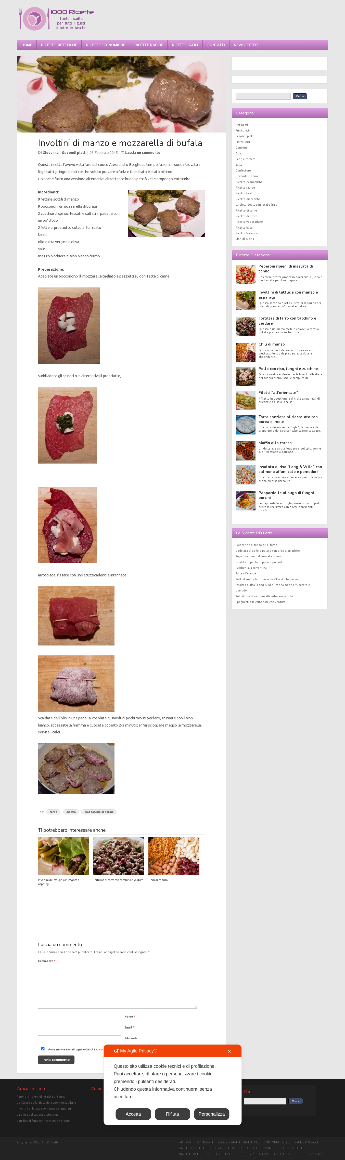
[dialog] (172, 1085)
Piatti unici (243, 141)
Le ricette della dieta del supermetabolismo (46, 1102)
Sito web (130, 1038)
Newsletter (246, 45)
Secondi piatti (74, 153)
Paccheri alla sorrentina (251, 567)
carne (53, 811)
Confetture (243, 170)
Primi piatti (243, 130)
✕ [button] (229, 1051)
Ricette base (244, 227)
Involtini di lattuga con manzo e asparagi (288, 295)
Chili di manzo (158, 880)
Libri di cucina (245, 238)
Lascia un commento (142, 153)
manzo (71, 811)
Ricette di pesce (247, 216)
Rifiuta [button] (172, 1114)
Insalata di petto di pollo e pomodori (260, 562)
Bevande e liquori (248, 176)
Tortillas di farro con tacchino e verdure (118, 880)
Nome (129, 1016)
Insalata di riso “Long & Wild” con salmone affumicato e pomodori (290, 469)
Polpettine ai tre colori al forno (256, 544)
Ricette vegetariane (249, 221)
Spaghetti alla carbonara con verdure (261, 601)
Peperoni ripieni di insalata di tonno (286, 269)
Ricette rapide (148, 45)
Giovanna (51, 153)
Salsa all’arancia (246, 573)
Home (26, 45)
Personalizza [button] (212, 1114)
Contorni (242, 147)
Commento (47, 961)
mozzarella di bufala (98, 811)
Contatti (216, 45)
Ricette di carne (246, 210)
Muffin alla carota (275, 442)
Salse (239, 164)
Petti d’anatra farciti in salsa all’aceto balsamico (267, 579)
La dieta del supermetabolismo (256, 204)
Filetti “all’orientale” (278, 392)
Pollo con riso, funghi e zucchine (288, 368)
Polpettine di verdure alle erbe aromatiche (264, 596)
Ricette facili (185, 45)
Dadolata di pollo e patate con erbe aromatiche (268, 550)
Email (129, 1027)
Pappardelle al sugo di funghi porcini (286, 495)
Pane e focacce (245, 159)
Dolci (239, 153)
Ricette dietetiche (59, 45)
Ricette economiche (105, 45)
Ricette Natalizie (247, 233)
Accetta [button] (133, 1114)
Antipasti (242, 124)
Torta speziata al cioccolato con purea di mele (288, 419)
